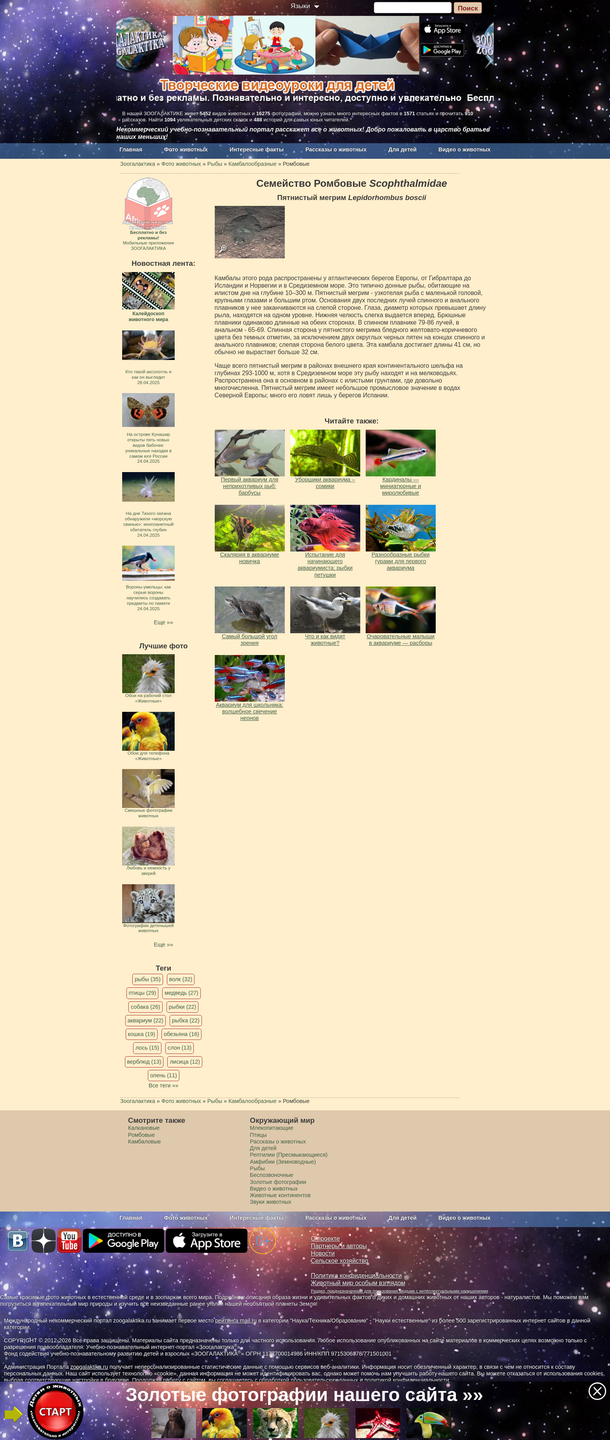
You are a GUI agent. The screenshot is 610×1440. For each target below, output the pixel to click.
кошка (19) (141, 1034)
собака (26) (145, 1007)
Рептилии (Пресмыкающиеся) (289, 1155)
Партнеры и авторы (339, 1246)
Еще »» (163, 622)
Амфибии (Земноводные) (283, 1162)
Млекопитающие (271, 1128)
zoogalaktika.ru (89, 1367)
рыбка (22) (186, 1020)
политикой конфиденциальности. (408, 1380)
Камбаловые (144, 1141)
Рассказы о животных (335, 149)
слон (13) (179, 1048)
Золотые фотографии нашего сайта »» (304, 1394)
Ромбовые (141, 1135)
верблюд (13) (144, 1062)
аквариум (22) (145, 1020)
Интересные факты (257, 149)
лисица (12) (185, 1062)
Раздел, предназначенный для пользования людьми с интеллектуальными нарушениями (399, 1291)
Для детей (402, 149)
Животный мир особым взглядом (358, 1283)
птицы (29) (142, 993)
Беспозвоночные (271, 1175)
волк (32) (180, 979)
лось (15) (147, 1048)
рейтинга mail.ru (236, 1320)
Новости (323, 1253)
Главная (130, 149)
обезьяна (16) (181, 1034)
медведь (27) (181, 993)
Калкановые (144, 1128)
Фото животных (186, 149)
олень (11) (163, 1075)
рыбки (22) (182, 1007)
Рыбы (257, 1168)
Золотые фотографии (278, 1182)
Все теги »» (164, 1085)
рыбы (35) (148, 979)
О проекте (325, 1238)
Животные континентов (280, 1195)
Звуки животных (270, 1202)
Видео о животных (464, 149)
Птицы (258, 1135)
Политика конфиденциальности (356, 1275)
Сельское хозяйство (339, 1260)
